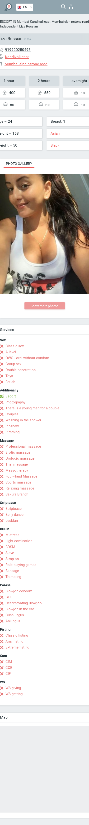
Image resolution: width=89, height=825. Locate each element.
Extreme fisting (17, 647)
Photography (15, 402)
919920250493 (18, 49)
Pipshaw (12, 426)
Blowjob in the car (19, 609)
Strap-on (12, 559)
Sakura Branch (16, 494)
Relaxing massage (19, 488)
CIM (8, 662)
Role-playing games (20, 565)
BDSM (10, 547)
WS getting (14, 694)
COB (8, 668)
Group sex (13, 364)
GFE (8, 597)
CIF (8, 673)
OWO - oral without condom (27, 358)
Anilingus (12, 621)
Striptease (13, 508)
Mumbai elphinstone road (70, 21)
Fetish (10, 382)
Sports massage (18, 482)
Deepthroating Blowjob (23, 603)
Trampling (13, 577)
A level (10, 352)
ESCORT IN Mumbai (14, 21)
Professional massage (23, 446)
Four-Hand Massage (21, 476)
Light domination (18, 541)
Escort (10, 396)
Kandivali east (40, 21)
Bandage (12, 571)
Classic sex (14, 346)
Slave (9, 553)
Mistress (12, 535)
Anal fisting (14, 641)
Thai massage (16, 464)
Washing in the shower (23, 420)
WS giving (13, 688)
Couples (12, 414)
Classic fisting (16, 635)
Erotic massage (17, 452)
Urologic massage (19, 458)
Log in (71, 7)
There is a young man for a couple (32, 408)
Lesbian (11, 520)
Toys (9, 376)
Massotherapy (16, 470)
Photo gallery (19, 163)
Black (55, 145)
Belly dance (14, 514)
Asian (55, 133)
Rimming (12, 432)
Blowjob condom (18, 591)
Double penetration (20, 370)
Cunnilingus (14, 615)
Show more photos (44, 306)
